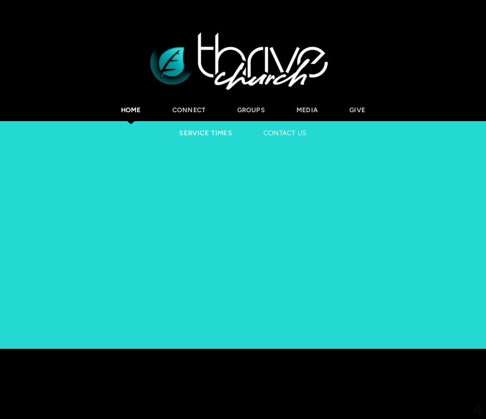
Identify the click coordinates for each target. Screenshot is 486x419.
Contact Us (285, 133)
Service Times (205, 133)
